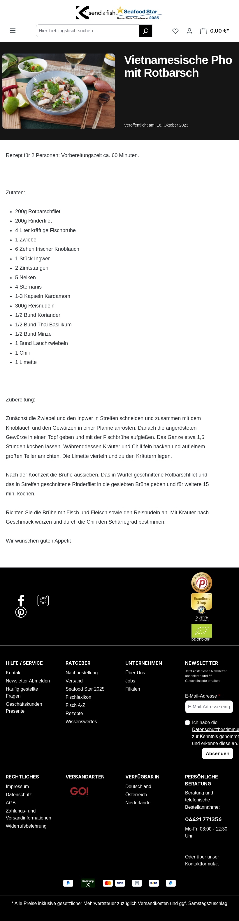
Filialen (132, 689)
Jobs (130, 680)
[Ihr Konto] (189, 31)
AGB (11, 802)
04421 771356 (203, 819)
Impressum (17, 786)
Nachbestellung (82, 672)
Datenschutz (19, 794)
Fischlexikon (78, 697)
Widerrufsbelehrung (26, 826)
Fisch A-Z (75, 705)
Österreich (136, 794)
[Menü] (13, 30)
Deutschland (138, 786)
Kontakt (14, 672)
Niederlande (137, 802)
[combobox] (87, 30)
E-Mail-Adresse (202, 696)
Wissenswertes (81, 721)
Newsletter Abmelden (28, 680)
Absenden (217, 753)
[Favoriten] (175, 31)
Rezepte (74, 713)
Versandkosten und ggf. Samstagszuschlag (182, 903)
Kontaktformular (201, 863)
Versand (74, 680)
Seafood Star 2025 (85, 689)
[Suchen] (145, 30)
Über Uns (135, 672)
